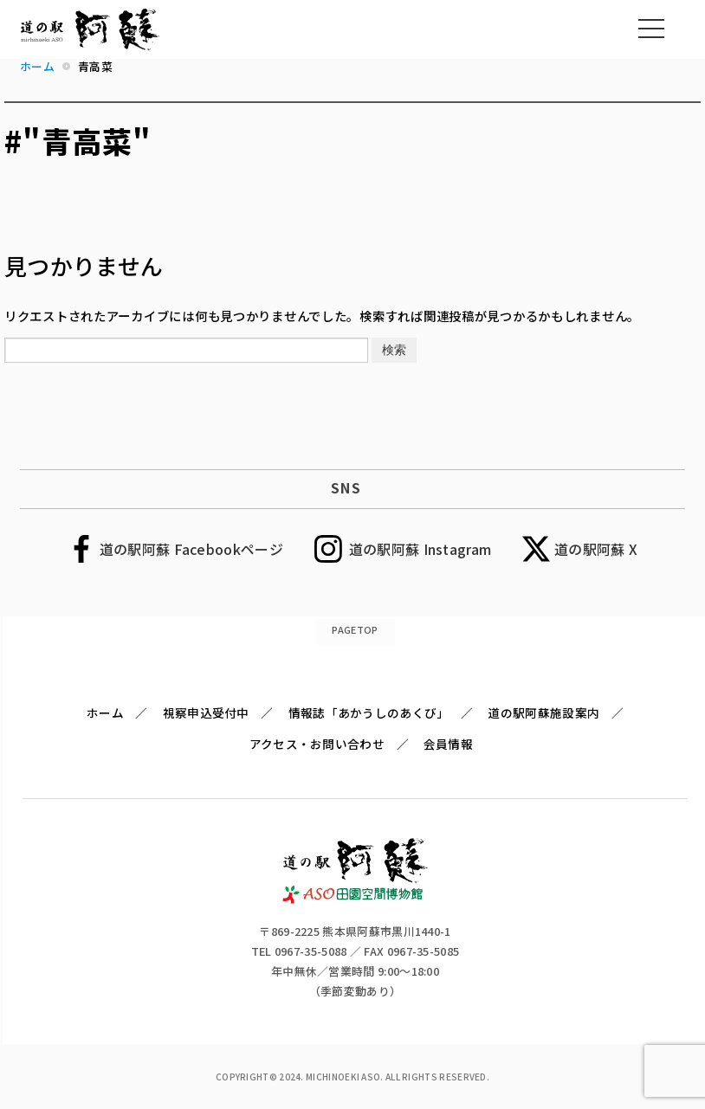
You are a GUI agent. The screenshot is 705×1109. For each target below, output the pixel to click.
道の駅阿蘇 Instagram (420, 548)
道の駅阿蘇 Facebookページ (191, 548)
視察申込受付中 (206, 712)
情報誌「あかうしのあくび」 (369, 712)
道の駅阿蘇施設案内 (543, 712)
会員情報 (448, 743)
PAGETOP (355, 629)
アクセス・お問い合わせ (317, 743)
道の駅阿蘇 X (595, 548)
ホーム (105, 712)
